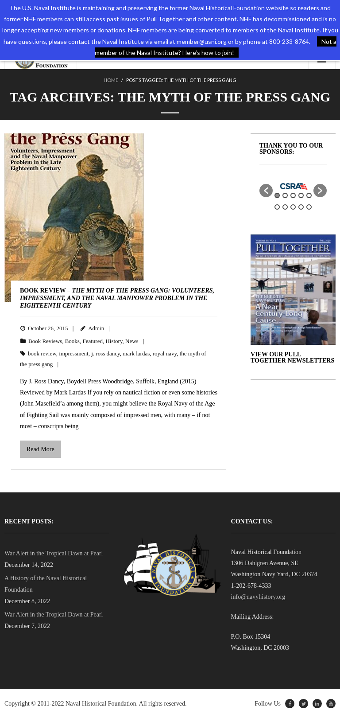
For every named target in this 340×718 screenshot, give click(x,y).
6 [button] (277, 207)
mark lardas (136, 353)
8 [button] (293, 207)
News (132, 341)
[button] (266, 190)
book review (42, 353)
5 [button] (309, 195)
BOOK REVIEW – (117, 298)
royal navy (165, 353)
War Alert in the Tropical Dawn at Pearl (53, 553)
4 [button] (301, 195)
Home (111, 80)
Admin (96, 328)
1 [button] (277, 195)
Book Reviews (45, 341)
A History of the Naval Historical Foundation (45, 584)
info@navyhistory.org (258, 596)
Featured (92, 341)
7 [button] (285, 207)
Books (72, 341)
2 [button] (285, 195)
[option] (293, 186)
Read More (40, 449)
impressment (73, 353)
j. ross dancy (105, 353)
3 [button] (293, 195)
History (113, 341)
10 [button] (309, 207)
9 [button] (301, 207)
